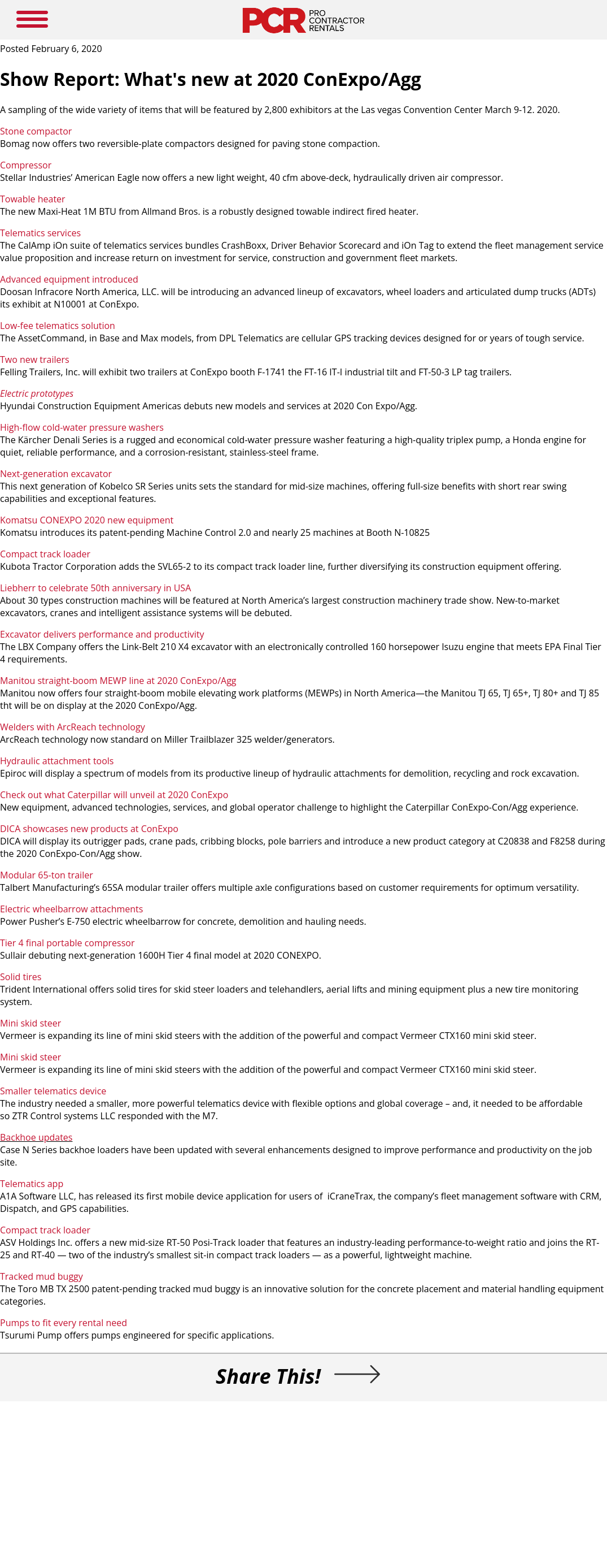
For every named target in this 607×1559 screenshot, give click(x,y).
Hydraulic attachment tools (57, 761)
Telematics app (31, 1183)
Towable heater (32, 199)
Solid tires (20, 977)
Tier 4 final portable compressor (67, 943)
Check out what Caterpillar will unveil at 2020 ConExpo (114, 795)
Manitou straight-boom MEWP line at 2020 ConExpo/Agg (118, 680)
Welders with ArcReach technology (72, 727)
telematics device (69, 1091)
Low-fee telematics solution (57, 325)
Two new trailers (34, 359)
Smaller (16, 1091)
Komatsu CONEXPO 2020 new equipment (86, 520)
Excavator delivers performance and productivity (102, 634)
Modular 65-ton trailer (46, 875)
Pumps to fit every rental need (63, 1323)
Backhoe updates (36, 1137)
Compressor (25, 165)
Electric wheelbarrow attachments (71, 909)
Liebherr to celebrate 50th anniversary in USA (95, 588)
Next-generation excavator (56, 473)
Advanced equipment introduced (69, 279)
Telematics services (40, 233)
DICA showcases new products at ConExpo (89, 828)
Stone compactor (36, 131)
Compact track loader (45, 554)
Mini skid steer (30, 1023)
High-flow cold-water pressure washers (82, 427)
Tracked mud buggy (42, 1276)
